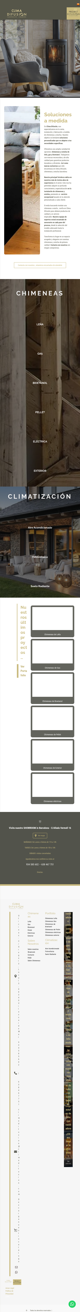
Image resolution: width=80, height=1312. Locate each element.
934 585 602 (18, 1053)
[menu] (75, 9)
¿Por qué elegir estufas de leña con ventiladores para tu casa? (68, 1123)
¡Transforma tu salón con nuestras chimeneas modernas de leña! (68, 1074)
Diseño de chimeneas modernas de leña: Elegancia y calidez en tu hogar (68, 1025)
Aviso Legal (10, 1288)
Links (7, 1296)
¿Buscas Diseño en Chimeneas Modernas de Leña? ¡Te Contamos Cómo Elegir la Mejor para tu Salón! (68, 1001)
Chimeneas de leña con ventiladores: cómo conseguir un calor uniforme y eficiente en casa (68, 928)
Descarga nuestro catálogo (18, 1230)
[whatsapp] (16, 1272)
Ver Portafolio (24, 671)
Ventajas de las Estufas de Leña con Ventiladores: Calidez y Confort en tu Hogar (68, 1098)
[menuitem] (36, 922)
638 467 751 (18, 1093)
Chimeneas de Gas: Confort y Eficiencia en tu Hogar (68, 977)
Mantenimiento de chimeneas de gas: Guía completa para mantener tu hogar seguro (68, 953)
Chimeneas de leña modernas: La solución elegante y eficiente (68, 1050)
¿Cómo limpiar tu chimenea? (68, 1145)
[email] (16, 1267)
